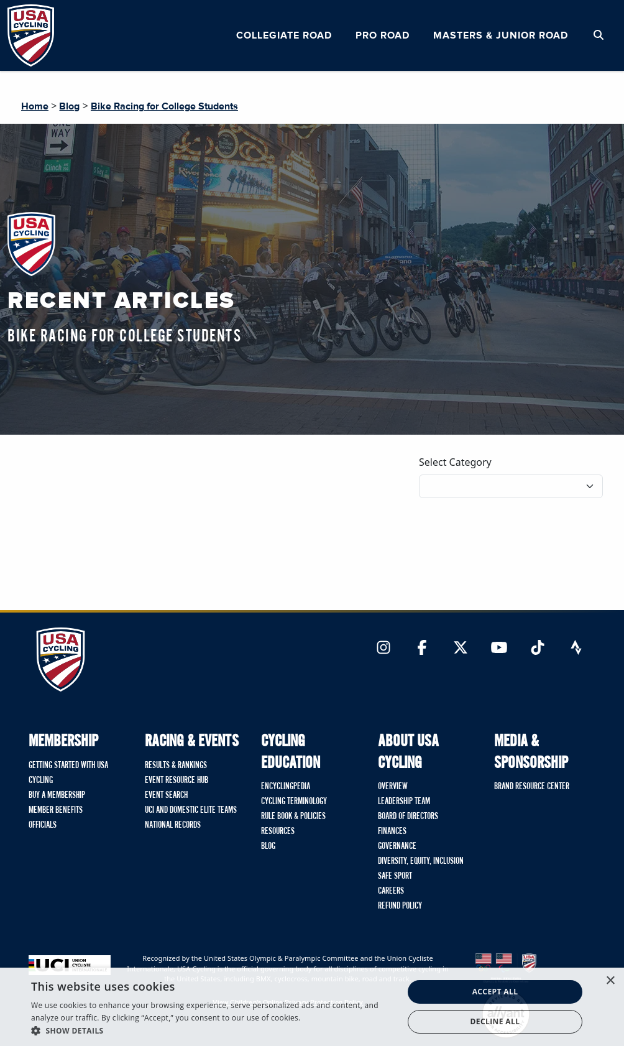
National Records (173, 825)
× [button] (610, 981)
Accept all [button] (495, 991)
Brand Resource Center (531, 786)
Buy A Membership (57, 795)
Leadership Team (404, 801)
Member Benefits (56, 810)
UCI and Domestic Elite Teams (191, 810)
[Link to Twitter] (460, 648)
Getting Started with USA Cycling (68, 773)
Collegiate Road (284, 35)
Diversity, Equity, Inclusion (421, 861)
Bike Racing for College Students (164, 106)
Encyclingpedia (285, 786)
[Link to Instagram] (383, 648)
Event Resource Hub (176, 780)
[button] (211, 1030)
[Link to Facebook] (422, 648)
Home (34, 106)
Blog (69, 106)
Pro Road (383, 35)
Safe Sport (395, 876)
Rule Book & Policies (293, 816)
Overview (393, 786)
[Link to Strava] (576, 648)
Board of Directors (408, 816)
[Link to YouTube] (499, 648)
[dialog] (312, 1007)
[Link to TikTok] (537, 648)
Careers (391, 891)
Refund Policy (400, 906)
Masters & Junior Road (500, 35)
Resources (278, 831)
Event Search (166, 795)
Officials (43, 825)
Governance (397, 846)
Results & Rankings (176, 765)
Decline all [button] (495, 1021)
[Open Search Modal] (598, 35)
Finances (392, 831)
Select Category (455, 462)
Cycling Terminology (294, 801)
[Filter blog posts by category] (511, 486)
